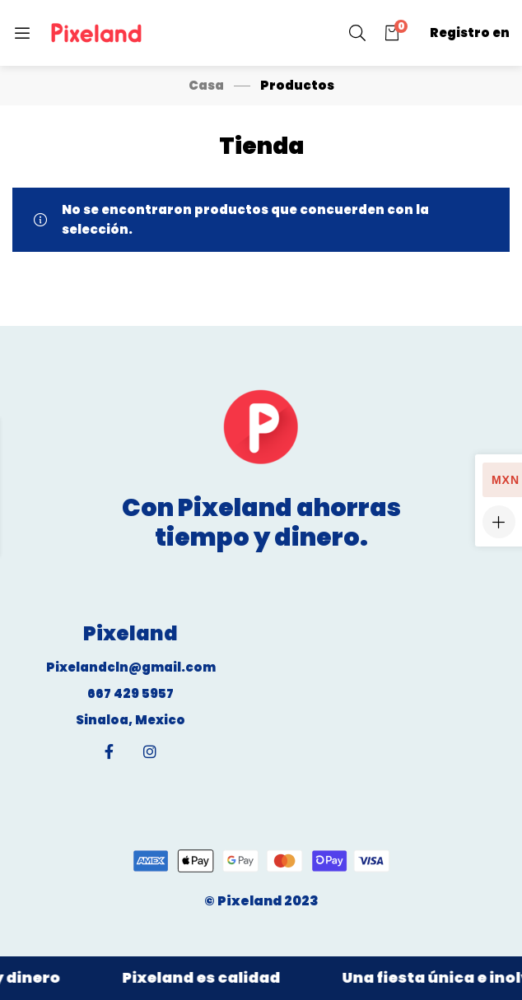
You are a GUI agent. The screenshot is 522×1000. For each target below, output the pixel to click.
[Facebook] (109, 751)
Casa (206, 85)
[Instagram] (149, 751)
